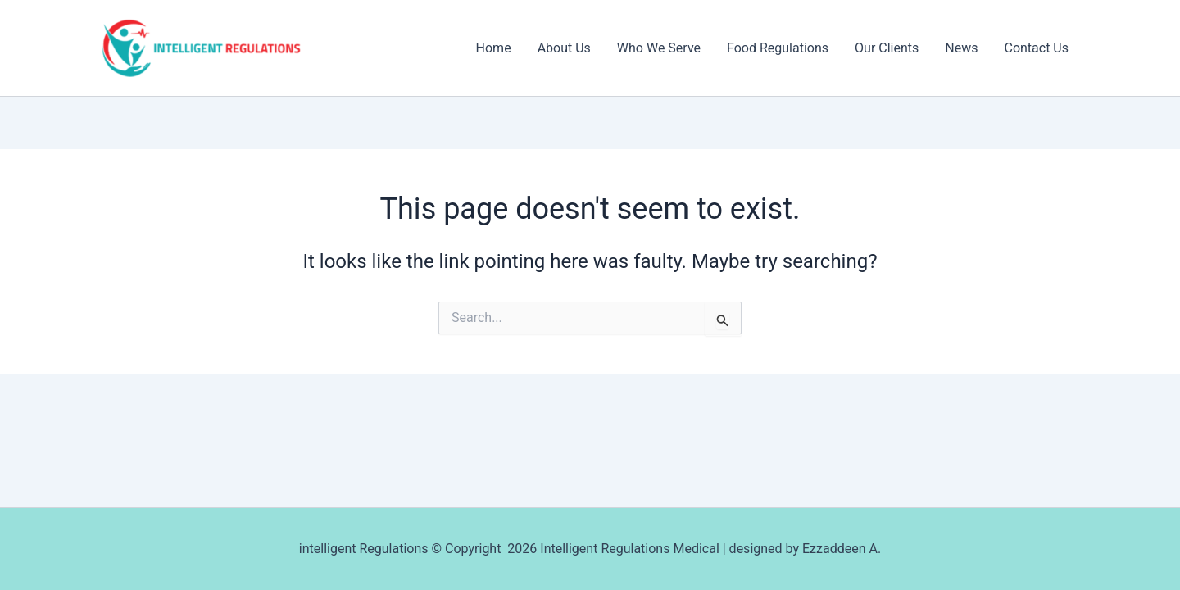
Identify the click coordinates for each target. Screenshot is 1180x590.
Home (493, 48)
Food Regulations (777, 48)
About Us (564, 48)
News (961, 48)
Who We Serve (659, 48)
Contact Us (1036, 48)
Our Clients (887, 48)
